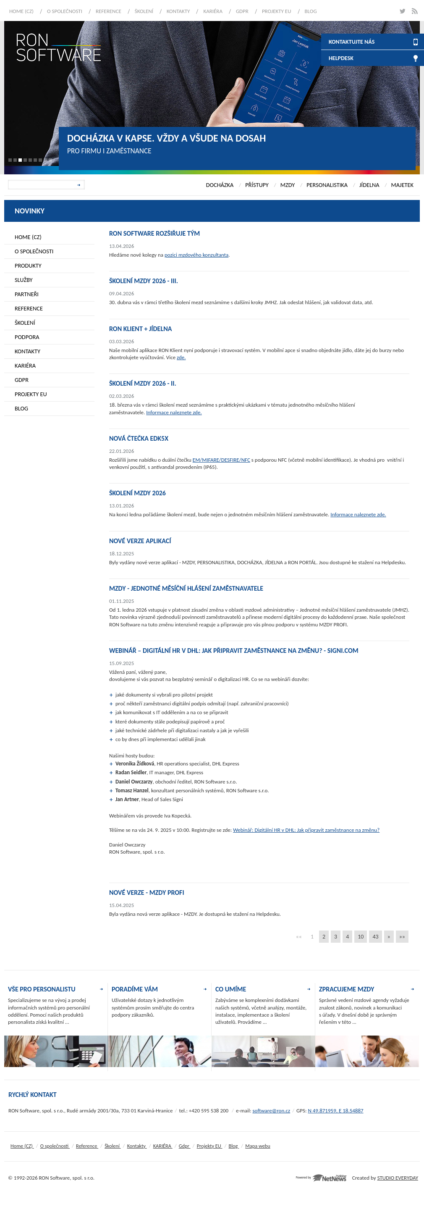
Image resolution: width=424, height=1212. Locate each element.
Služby (24, 280)
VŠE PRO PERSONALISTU (42, 989)
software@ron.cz (271, 1110)
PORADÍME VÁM (135, 989)
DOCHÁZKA (219, 185)
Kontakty (178, 11)
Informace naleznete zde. (174, 412)
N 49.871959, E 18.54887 (335, 1110)
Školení (144, 11)
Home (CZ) (21, 11)
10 (361, 936)
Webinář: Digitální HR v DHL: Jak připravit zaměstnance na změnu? (306, 830)
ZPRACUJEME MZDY (346, 989)
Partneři (27, 294)
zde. (181, 357)
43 (375, 936)
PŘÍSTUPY (257, 185)
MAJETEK (402, 185)
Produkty (28, 265)
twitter (402, 11)
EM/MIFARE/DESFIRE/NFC (221, 460)
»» (402, 936)
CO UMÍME (230, 989)
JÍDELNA (369, 185)
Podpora (27, 337)
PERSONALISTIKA (327, 185)
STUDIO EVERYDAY (397, 1178)
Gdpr (242, 11)
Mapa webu (257, 1146)
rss (414, 11)
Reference (108, 11)
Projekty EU (276, 11)
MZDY (287, 185)
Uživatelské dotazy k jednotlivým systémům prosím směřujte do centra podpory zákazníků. (153, 1007)
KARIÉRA (212, 11)
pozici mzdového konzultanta (196, 255)
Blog (311, 11)
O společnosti (64, 11)
